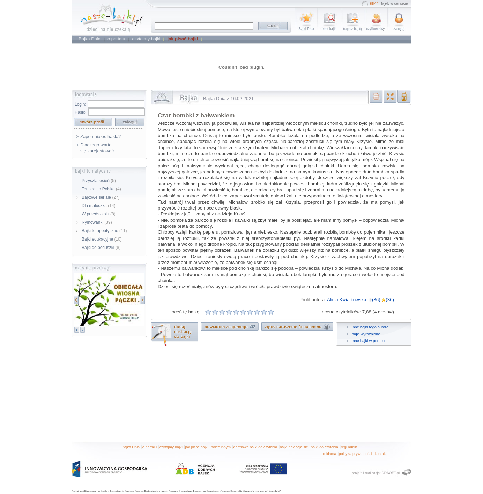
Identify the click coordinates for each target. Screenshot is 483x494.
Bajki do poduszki (101, 247)
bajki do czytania (324, 447)
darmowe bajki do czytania (255, 447)
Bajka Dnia (131, 447)
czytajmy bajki (171, 447)
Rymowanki (97, 222)
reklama (329, 453)
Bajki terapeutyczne (104, 230)
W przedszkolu (99, 214)
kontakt (381, 453)
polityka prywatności (355, 453)
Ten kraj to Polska (101, 189)
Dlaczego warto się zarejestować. (97, 147)
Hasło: (81, 112)
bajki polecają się (294, 447)
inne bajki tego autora (370, 327)
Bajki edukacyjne (102, 239)
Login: (80, 104)
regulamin (349, 447)
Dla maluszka (99, 205)
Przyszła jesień (99, 180)
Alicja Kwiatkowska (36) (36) (360, 299)
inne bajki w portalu (368, 341)
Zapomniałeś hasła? (100, 136)
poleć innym (221, 447)
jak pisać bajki (196, 447)
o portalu (149, 447)
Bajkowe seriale (101, 197)
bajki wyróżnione (366, 334)
